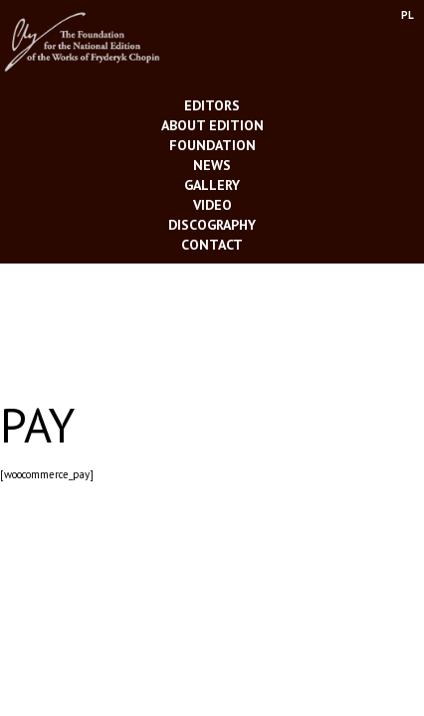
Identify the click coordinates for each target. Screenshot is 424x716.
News (212, 165)
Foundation (212, 145)
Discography (212, 225)
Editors (212, 105)
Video (212, 205)
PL (407, 15)
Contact (212, 245)
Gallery (212, 185)
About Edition (212, 125)
